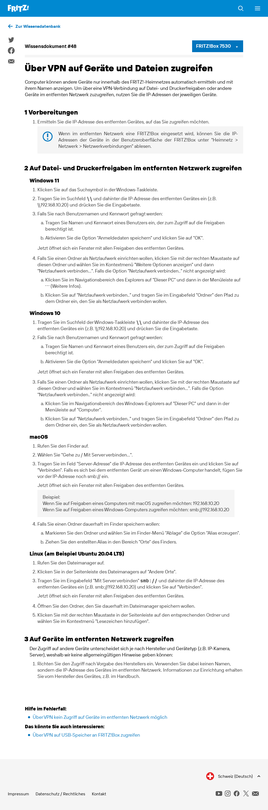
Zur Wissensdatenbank (37, 26)
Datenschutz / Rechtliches (60, 793)
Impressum (18, 793)
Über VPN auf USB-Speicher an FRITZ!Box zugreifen (86, 735)
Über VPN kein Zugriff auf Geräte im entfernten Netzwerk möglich (100, 717)
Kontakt (99, 793)
